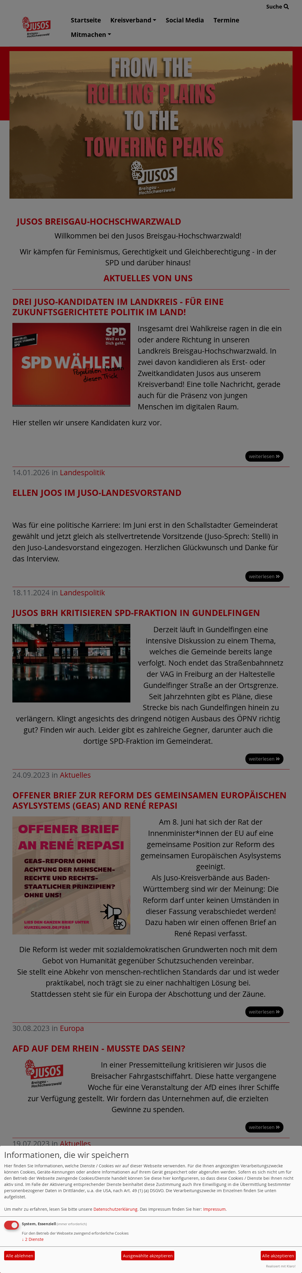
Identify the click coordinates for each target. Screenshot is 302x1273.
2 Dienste (33, 1239)
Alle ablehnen (19, 1256)
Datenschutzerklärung (115, 1209)
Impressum (214, 1209)
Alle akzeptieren (278, 1256)
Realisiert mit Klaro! (281, 1266)
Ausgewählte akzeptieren (148, 1256)
